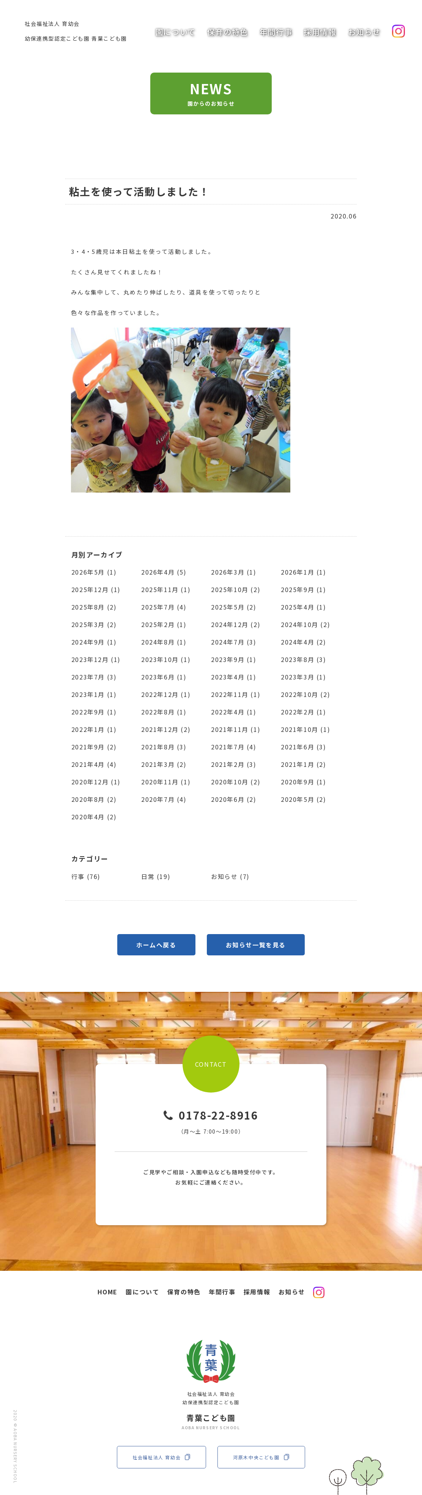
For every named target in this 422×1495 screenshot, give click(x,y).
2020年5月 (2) (303, 799)
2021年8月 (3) (164, 746)
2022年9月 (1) (94, 711)
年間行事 (276, 31)
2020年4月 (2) (94, 816)
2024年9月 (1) (94, 641)
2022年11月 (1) (235, 694)
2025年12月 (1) (96, 589)
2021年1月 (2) (303, 764)
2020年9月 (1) (303, 781)
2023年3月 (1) (303, 676)
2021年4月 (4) (94, 764)
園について (175, 31)
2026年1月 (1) (303, 571)
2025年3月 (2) (94, 624)
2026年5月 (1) (94, 571)
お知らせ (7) (230, 876)
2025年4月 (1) (303, 606)
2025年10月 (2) (235, 589)
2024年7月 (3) (234, 641)
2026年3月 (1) (234, 571)
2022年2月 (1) (303, 711)
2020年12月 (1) (96, 781)
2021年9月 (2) (94, 746)
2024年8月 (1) (164, 641)
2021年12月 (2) (166, 729)
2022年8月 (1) (164, 711)
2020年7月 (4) (164, 799)
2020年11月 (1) (166, 781)
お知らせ (364, 31)
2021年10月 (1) (305, 729)
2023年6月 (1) (164, 676)
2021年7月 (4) (234, 746)
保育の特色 (227, 31)
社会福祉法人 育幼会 (161, 1457)
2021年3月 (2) (164, 764)
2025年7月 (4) (164, 606)
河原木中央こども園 (261, 1457)
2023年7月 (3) (94, 676)
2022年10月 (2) (305, 694)
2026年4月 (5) (164, 571)
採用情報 (320, 31)
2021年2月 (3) (234, 764)
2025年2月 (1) (164, 624)
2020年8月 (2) (94, 799)
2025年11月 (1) (166, 589)
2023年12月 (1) (96, 659)
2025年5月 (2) (234, 606)
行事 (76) (86, 876)
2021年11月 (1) (235, 729)
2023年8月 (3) (303, 659)
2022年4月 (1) (234, 711)
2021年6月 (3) (303, 746)
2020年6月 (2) (234, 799)
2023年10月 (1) (166, 659)
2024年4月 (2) (303, 641)
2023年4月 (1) (234, 676)
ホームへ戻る (156, 944)
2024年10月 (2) (305, 624)
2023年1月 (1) (94, 694)
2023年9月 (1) (234, 659)
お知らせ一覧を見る (256, 944)
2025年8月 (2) (94, 606)
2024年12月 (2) (235, 624)
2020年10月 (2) (235, 781)
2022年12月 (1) (166, 694)
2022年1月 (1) (94, 729)
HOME (108, 1291)
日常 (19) (155, 876)
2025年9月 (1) (303, 589)
